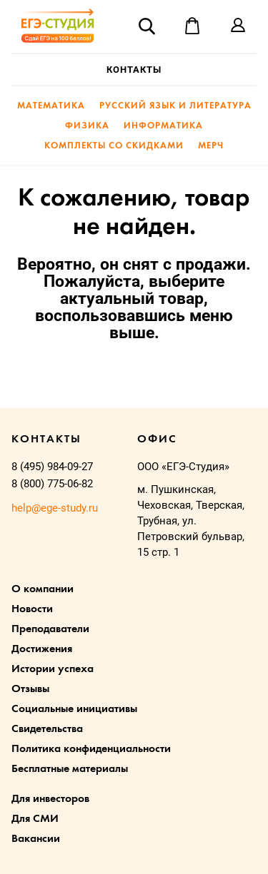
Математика (51, 106)
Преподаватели (50, 629)
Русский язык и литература (175, 106)
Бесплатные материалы (69, 769)
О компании (42, 589)
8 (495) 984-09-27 (52, 466)
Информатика (163, 126)
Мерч (211, 146)
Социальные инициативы (74, 709)
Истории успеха (52, 669)
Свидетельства (47, 729)
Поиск (146, 26)
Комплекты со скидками (114, 146)
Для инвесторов (50, 799)
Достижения (41, 649)
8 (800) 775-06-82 (52, 483)
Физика (87, 126)
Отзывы (30, 689)
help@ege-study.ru (54, 508)
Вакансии (35, 839)
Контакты (134, 69)
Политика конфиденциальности (91, 749)
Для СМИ (35, 819)
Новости (32, 609)
